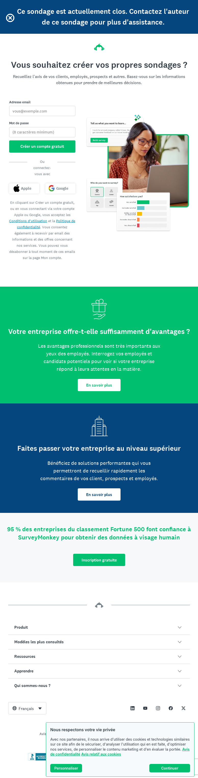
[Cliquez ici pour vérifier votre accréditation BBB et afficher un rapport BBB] (38, 759)
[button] (99, 627)
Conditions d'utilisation (28, 221)
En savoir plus (99, 385)
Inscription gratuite (99, 560)
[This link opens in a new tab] (132, 708)
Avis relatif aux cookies (101, 754)
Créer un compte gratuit (42, 146)
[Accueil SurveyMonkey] (99, 45)
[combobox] (27, 708)
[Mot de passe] (42, 132)
